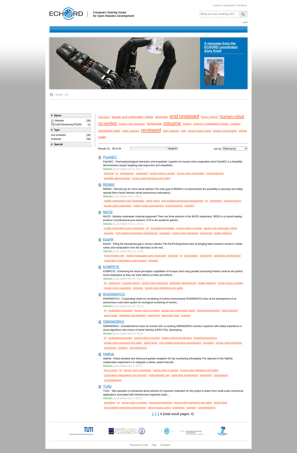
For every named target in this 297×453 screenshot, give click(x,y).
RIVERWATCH (114, 294)
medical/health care (159, 375)
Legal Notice (229, 5)
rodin (183, 130)
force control (209, 117)
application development (227, 255)
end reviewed (184, 116)
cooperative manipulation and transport (125, 260)
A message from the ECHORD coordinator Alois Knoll (221, 47)
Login (245, 22)
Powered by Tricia (139, 445)
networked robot (109, 130)
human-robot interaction (132, 123)
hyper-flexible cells (114, 255)
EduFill (108, 239)
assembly (161, 117)
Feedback (242, 5)
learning (187, 123)
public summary (130, 130)
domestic (109, 233)
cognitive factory (233, 200)
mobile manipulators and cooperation (124, 200)
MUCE (108, 212)
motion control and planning (148, 205)
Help (154, 445)
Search (59, 94)
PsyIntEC (110, 157)
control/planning (215, 173)
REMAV (109, 184)
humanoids (154, 123)
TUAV (107, 386)
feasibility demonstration (117, 178)
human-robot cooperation (190, 173)
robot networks (171, 130)
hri (67, 94)
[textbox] (219, 13)
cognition (189, 205)
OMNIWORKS (113, 322)
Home (51, 94)
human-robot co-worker (162, 173)
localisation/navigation (163, 228)
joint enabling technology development (182, 200)
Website (107, 169)
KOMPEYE (111, 267)
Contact (217, 5)
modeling (235, 123)
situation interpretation (225, 130)
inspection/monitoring (208, 310)
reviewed (151, 130)
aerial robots (153, 200)
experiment (142, 173)
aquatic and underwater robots (132, 117)
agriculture (104, 117)
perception (110, 402)
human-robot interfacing (185, 233)
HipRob (108, 354)
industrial (172, 123)
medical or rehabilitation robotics (211, 123)
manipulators (127, 173)
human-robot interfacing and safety (151, 178)
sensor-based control (199, 130)
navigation (165, 233)
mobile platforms (223, 233)
